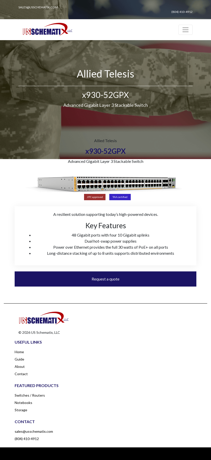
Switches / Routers (30, 395)
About (20, 366)
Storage (21, 410)
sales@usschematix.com (34, 431)
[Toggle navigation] (185, 30)
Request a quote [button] (105, 278)
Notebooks (23, 402)
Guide (19, 359)
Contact (21, 374)
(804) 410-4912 (27, 439)
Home (19, 352)
